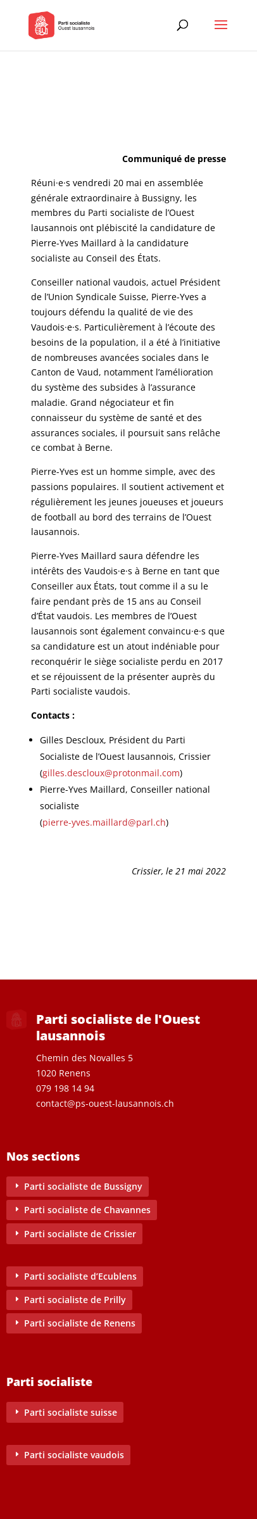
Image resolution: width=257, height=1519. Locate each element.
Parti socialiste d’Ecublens (80, 1276)
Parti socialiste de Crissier (80, 1234)
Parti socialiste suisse (70, 1412)
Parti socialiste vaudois (74, 1455)
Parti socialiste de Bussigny (83, 1186)
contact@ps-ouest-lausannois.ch (105, 1103)
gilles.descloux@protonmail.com (111, 773)
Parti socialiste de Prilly (75, 1300)
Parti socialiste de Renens (79, 1323)
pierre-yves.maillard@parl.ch (104, 822)
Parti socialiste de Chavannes (87, 1210)
